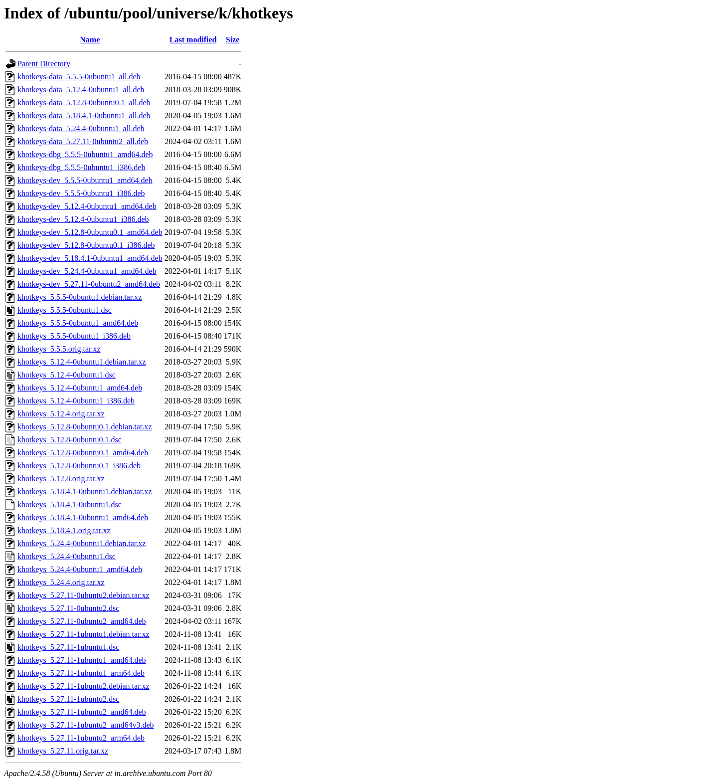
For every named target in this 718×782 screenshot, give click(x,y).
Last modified (193, 39)
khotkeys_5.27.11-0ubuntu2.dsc (68, 608)
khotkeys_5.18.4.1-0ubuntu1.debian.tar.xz (84, 491)
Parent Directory (43, 63)
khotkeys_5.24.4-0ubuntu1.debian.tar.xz (81, 543)
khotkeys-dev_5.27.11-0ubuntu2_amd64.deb (88, 284)
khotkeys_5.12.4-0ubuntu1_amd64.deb (79, 388)
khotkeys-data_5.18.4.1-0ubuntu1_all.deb (84, 115)
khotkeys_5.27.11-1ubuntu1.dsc (68, 647)
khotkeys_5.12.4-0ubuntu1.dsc (66, 375)
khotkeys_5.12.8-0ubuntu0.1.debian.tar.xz (84, 426)
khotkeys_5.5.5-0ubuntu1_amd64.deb (77, 323)
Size (233, 39)
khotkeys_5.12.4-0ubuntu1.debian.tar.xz (81, 362)
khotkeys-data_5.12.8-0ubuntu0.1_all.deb (84, 102)
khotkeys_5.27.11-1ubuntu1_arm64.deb (81, 673)
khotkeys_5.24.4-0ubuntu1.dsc (66, 556)
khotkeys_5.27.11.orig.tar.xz (62, 751)
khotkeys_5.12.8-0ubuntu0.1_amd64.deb (82, 452)
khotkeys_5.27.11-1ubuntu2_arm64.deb (81, 738)
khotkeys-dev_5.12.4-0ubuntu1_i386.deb (83, 219)
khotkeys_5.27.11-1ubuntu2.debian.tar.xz (83, 686)
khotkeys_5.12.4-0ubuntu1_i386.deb (76, 400)
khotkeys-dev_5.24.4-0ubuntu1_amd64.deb (87, 271)
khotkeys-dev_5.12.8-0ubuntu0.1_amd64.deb (90, 232)
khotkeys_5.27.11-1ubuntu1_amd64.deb (81, 660)
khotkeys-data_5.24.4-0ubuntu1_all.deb (81, 128)
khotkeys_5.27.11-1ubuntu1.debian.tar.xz (83, 634)
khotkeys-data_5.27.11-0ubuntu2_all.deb (82, 141)
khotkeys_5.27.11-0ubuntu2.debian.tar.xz (83, 595)
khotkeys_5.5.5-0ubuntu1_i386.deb (74, 336)
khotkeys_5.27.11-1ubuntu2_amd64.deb (81, 712)
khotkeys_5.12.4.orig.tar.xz (61, 413)
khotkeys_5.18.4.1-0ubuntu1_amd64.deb (82, 517)
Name (90, 39)
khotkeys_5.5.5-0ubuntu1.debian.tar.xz (79, 297)
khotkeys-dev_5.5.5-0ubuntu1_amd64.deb (85, 180)
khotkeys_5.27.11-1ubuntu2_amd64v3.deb (85, 725)
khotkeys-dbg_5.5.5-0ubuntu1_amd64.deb (85, 154)
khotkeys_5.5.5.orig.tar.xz (59, 349)
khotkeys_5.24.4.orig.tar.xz (61, 582)
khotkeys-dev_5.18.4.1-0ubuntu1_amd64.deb (90, 258)
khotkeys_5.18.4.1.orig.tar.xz (64, 530)
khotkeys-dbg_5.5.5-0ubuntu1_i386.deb (81, 167)
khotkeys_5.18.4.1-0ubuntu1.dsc (69, 504)
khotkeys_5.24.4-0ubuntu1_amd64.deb (79, 569)
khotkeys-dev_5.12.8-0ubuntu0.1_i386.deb (86, 245)
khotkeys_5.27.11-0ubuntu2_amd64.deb (81, 621)
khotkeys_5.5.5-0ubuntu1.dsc (64, 310)
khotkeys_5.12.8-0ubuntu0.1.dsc (69, 439)
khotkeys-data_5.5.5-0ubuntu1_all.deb (79, 76)
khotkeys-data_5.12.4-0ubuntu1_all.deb (81, 89)
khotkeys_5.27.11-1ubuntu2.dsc (68, 699)
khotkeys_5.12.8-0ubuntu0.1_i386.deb (79, 465)
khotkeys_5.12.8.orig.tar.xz (61, 478)
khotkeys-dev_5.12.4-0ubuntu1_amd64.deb (87, 206)
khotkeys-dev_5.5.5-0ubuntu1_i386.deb (81, 193)
